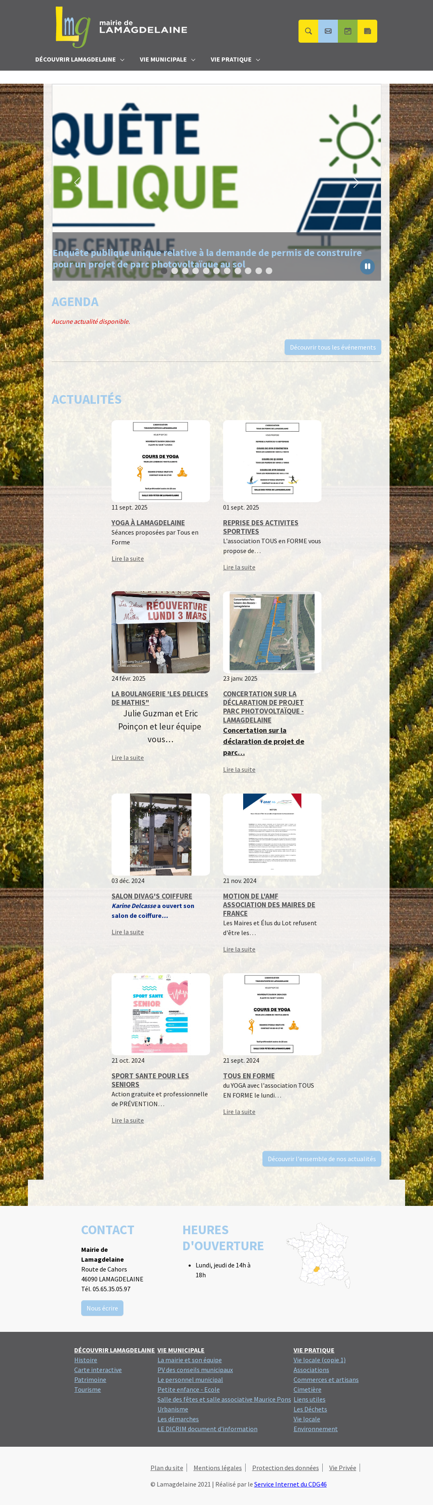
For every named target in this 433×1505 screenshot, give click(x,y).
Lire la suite (128, 558)
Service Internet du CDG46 (290, 1484)
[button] (77, 183)
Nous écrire (102, 1308)
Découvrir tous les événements (333, 347)
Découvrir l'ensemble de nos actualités (322, 1159)
